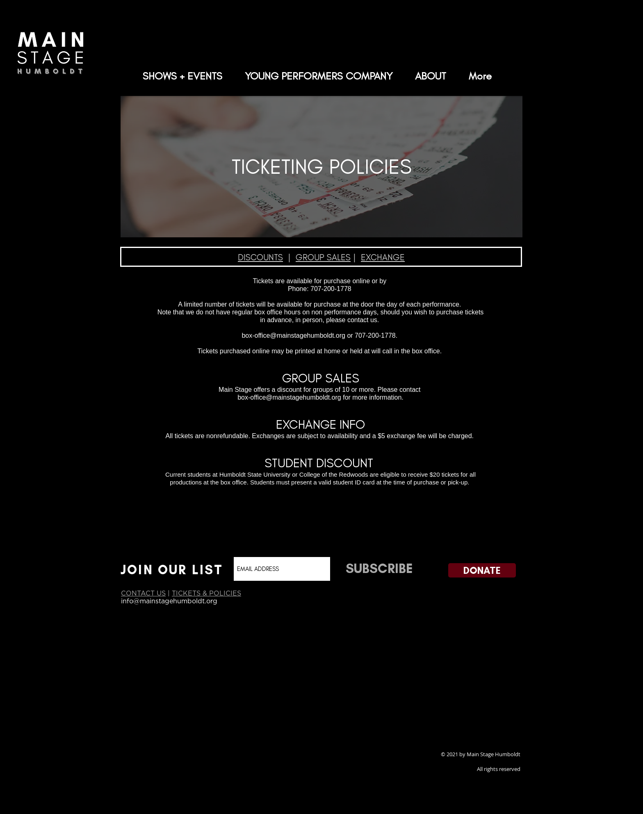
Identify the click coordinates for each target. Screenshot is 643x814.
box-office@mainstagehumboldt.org (293, 335)
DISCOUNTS (260, 257)
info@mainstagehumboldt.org (169, 601)
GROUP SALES (323, 257)
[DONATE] (482, 570)
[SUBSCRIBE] (379, 568)
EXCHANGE (383, 257)
